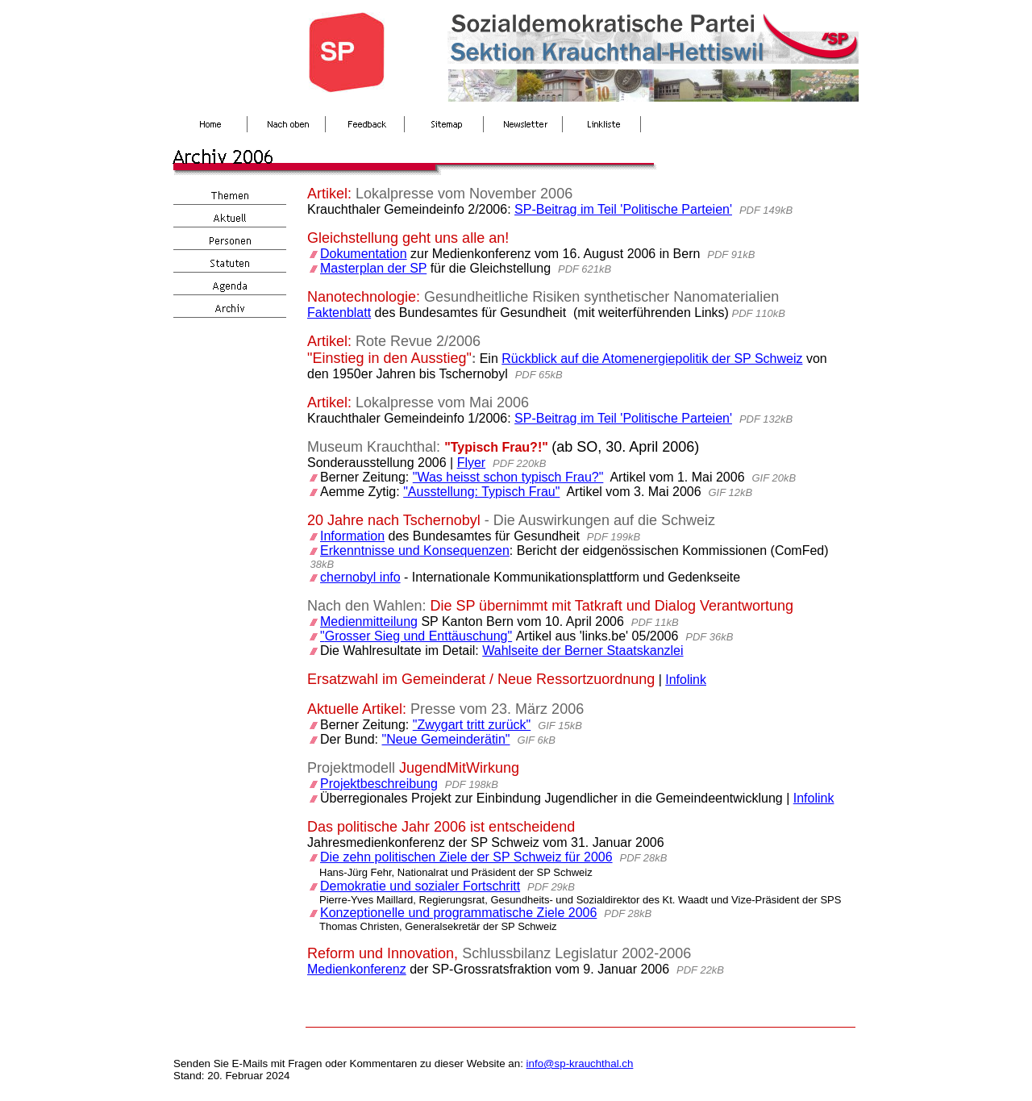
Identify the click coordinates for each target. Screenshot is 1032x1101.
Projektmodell (351, 768)
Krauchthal (401, 447)
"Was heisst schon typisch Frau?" (508, 477)
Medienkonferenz (356, 969)
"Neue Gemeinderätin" (446, 739)
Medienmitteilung (369, 621)
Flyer (471, 462)
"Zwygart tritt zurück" (472, 725)
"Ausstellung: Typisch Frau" (481, 491)
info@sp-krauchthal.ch (580, 1063)
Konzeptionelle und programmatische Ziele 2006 (458, 913)
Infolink (685, 679)
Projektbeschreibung (379, 783)
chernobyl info (360, 577)
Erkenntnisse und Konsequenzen (415, 550)
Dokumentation (363, 254)
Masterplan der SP (373, 268)
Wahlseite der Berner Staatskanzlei (582, 650)
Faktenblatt (339, 312)
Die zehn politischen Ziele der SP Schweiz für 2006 (466, 857)
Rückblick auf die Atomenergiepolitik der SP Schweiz (651, 358)
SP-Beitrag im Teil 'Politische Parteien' (623, 209)
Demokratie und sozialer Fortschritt (420, 886)
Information (352, 536)
